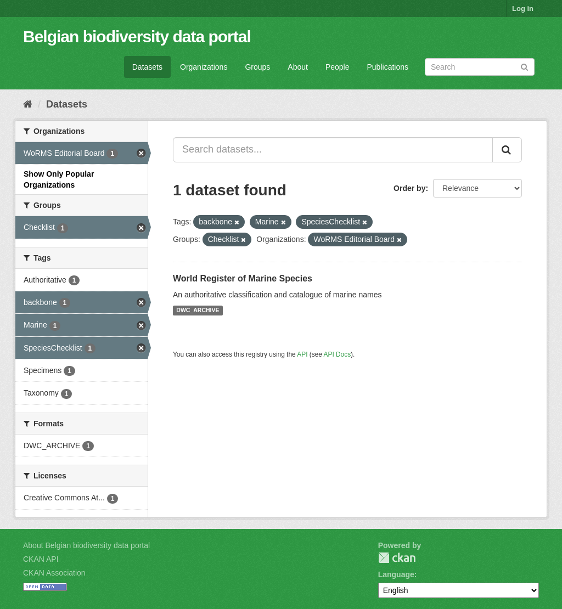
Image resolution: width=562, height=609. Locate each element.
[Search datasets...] (333, 149)
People (337, 67)
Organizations (203, 67)
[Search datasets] (480, 67)
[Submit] (524, 66)
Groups (257, 67)
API (302, 354)
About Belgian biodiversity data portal (86, 545)
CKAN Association (54, 572)
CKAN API (41, 559)
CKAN (396, 557)
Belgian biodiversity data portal (137, 36)
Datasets (147, 67)
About (298, 67)
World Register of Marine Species (242, 278)
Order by (409, 188)
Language (396, 574)
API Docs (337, 354)
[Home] (27, 104)
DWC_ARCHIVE (197, 310)
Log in (522, 8)
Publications (388, 67)
